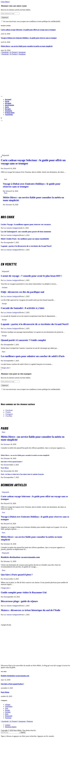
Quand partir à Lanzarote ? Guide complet (23, 340)
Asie (7, 107)
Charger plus (5, 368)
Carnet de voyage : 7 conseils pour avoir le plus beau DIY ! (31, 275)
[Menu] (2, 96)
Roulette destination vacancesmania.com (20, 557)
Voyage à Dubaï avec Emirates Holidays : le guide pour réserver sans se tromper (29, 38)
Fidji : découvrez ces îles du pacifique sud (22, 292)
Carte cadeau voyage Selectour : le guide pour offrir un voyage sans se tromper (28, 30)
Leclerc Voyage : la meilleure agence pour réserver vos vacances (26, 224)
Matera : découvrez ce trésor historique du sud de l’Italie (30, 610)
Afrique (8, 103)
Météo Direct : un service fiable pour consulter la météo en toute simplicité (26, 46)
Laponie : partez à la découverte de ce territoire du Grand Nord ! (26, 246)
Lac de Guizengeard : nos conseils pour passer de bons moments (26, 232)
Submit (23, 732)
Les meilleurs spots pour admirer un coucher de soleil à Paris (33, 356)
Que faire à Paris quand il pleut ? (11, 461)
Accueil (8, 99)
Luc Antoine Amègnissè (11, 228)
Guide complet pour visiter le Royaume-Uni (24, 592)
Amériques (9, 105)
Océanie (8, 111)
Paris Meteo (5, 468)
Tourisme (9, 115)
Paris (7, 101)
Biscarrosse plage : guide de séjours (19, 601)
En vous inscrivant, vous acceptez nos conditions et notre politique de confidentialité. (30, 21)
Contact (7, 725)
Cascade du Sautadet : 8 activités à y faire (22, 308)
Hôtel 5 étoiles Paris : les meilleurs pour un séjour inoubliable (25, 239)
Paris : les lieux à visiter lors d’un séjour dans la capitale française (22, 474)
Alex (5, 168)
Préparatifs (9, 113)
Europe (8, 109)
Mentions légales (10, 727)
